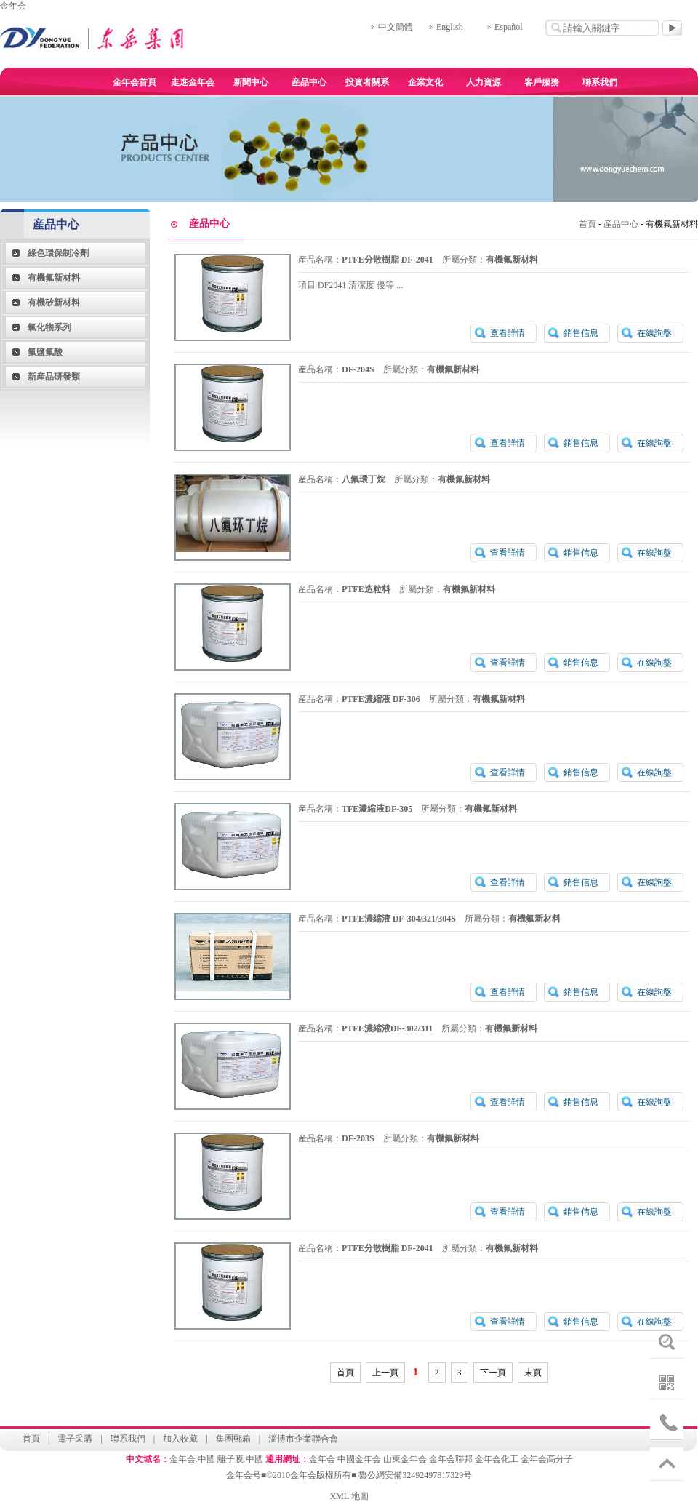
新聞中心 (250, 82)
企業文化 (425, 82)
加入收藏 (180, 1439)
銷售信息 (580, 333)
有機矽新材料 (54, 302)
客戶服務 (541, 82)
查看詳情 (507, 333)
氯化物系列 (49, 327)
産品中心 (309, 82)
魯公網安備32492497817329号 (415, 1475)
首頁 (587, 224)
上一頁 (385, 1372)
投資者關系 (367, 82)
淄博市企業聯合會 (303, 1439)
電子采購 (74, 1439)
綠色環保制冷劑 (58, 253)
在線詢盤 (654, 333)
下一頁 (493, 1372)
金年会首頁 (134, 82)
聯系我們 (599, 82)
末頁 (533, 1372)
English (449, 27)
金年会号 (243, 1475)
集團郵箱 (233, 1439)
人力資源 (483, 82)
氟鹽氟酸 (45, 352)
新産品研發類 (54, 377)
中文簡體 (395, 27)
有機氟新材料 (54, 278)
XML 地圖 (348, 1496)
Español (508, 27)
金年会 (13, 6)
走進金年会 (192, 82)
